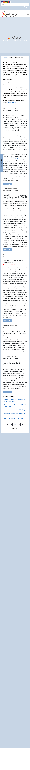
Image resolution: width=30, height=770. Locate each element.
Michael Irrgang (14, 158)
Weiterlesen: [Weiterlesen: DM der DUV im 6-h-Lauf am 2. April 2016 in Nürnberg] (7, 184)
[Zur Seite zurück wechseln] (11, 424)
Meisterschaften (13, 108)
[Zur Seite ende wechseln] (22, 424)
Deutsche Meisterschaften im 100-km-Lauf (14, 418)
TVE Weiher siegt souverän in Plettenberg (14, 410)
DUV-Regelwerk (12, 102)
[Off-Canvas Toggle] (27, 14)
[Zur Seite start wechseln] (7, 424)
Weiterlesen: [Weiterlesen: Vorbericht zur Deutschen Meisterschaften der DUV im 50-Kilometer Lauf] (7, 249)
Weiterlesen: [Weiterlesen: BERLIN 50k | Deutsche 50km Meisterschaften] (7, 320)
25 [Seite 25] (15, 424)
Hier (12, 351)
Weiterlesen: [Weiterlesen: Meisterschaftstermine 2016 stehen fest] (7, 392)
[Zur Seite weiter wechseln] (19, 424)
